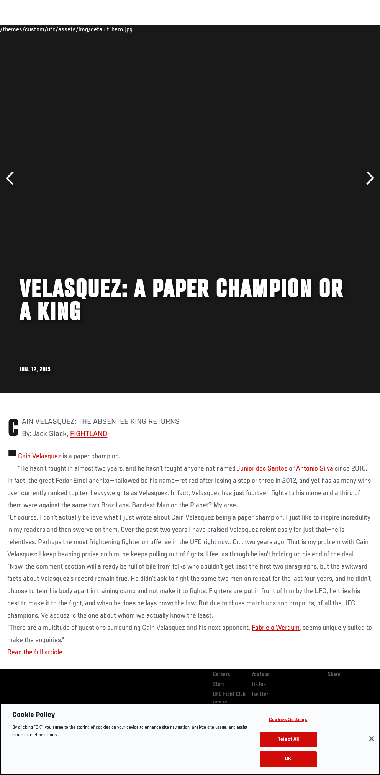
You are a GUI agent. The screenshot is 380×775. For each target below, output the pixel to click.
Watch (263, 29)
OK (288, 759)
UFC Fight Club (229, 694)
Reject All (288, 739)
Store (219, 684)
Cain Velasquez (39, 456)
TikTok (258, 684)
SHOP (334, 29)
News (117, 29)
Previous (12, 178)
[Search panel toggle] (355, 29)
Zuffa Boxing (300, 29)
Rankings (53, 29)
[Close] (371, 738)
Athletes (87, 29)
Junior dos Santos (262, 469)
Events (21, 29)
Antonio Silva (314, 469)
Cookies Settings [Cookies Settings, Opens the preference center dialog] (288, 720)
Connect (232, 29)
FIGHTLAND (88, 434)
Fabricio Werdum (276, 628)
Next (367, 178)
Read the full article (34, 652)
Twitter (259, 694)
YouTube (260, 674)
